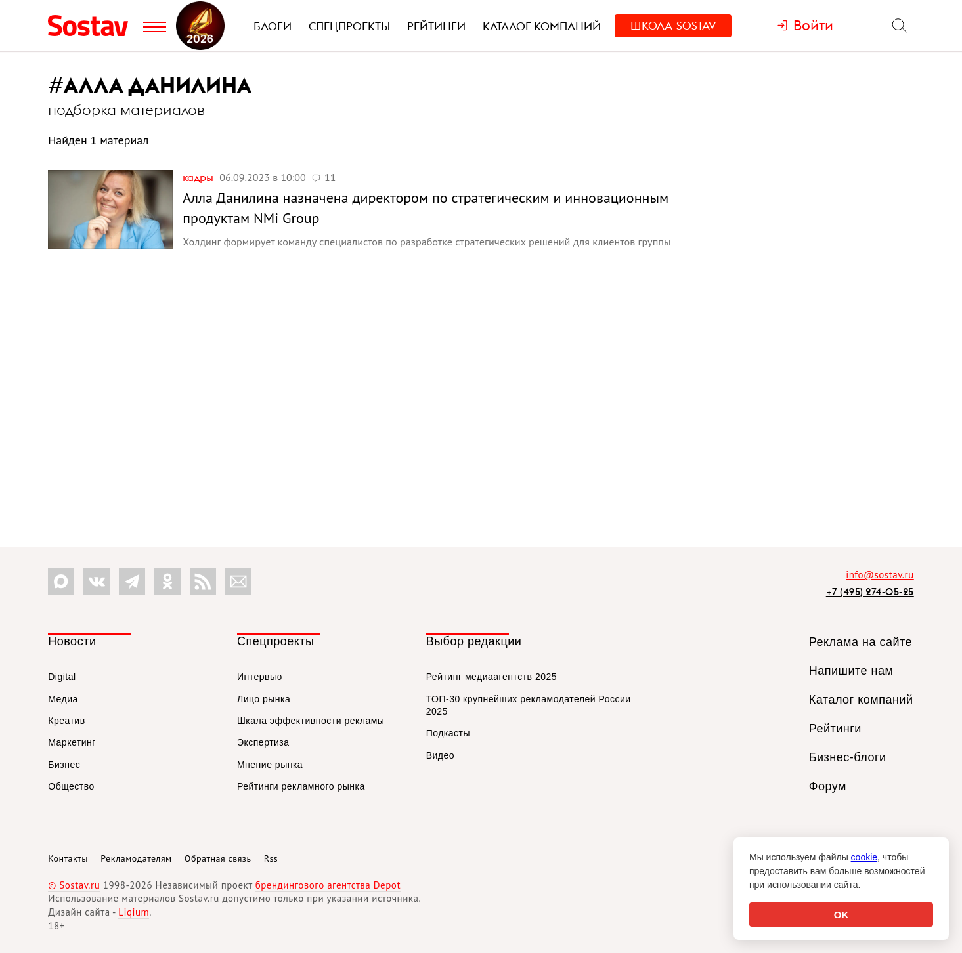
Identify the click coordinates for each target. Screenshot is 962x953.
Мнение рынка (270, 764)
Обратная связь (218, 858)
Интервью (259, 676)
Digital (62, 676)
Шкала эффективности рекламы (310, 720)
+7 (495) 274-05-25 (870, 591)
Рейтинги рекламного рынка (301, 786)
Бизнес (64, 764)
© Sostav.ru (74, 885)
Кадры (199, 177)
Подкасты (448, 733)
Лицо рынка (263, 699)
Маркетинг (72, 742)
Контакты (68, 858)
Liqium (133, 912)
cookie (864, 857)
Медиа (63, 699)
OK (841, 914)
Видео (440, 755)
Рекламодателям (135, 858)
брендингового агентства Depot (328, 885)
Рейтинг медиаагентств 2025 (491, 676)
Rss (271, 858)
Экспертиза (263, 742)
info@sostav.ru (880, 574)
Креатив (66, 720)
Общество (71, 786)
